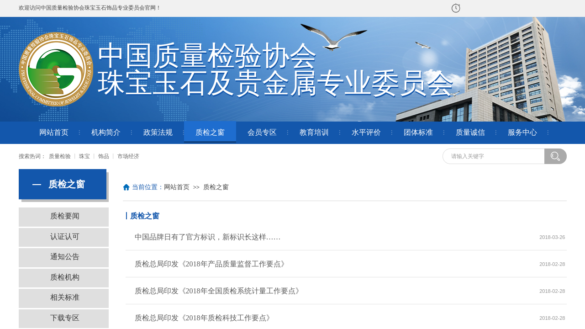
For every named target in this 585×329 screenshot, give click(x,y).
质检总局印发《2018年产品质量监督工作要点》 (211, 264)
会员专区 (262, 132)
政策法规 (158, 132)
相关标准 (64, 297)
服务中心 (522, 132)
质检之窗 (210, 132)
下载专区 (64, 318)
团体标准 (418, 132)
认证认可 (64, 236)
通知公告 (64, 256)
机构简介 (106, 132)
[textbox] (496, 156)
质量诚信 (470, 132)
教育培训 (314, 132)
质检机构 (64, 277)
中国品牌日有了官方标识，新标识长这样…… (208, 237)
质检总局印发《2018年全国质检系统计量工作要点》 (219, 291)
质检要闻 (64, 216)
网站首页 (54, 132)
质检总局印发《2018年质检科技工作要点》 (204, 318)
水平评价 (366, 132)
